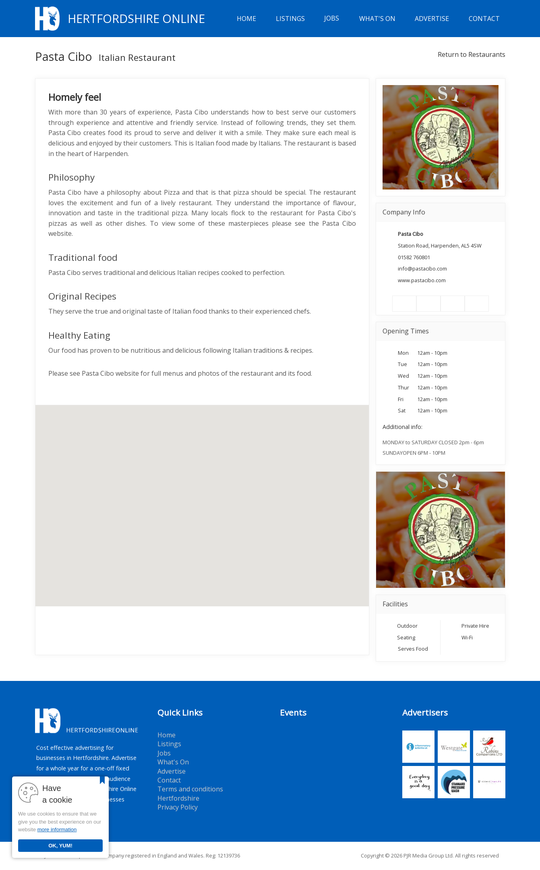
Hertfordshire (178, 798)
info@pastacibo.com (422, 268)
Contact (484, 18)
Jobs (331, 18)
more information (57, 829)
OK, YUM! (60, 846)
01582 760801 (414, 257)
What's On (377, 18)
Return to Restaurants (471, 54)
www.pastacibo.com (422, 280)
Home (246, 18)
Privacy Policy (177, 807)
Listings (290, 18)
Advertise (432, 18)
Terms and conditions (190, 789)
